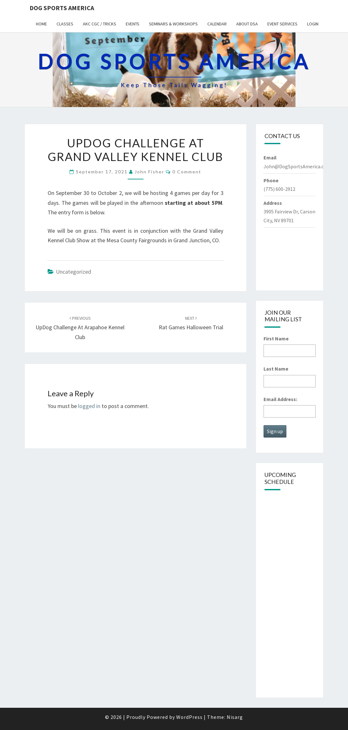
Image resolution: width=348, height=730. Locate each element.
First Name (276, 338)
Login (312, 24)
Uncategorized (73, 271)
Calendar (217, 24)
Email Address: (280, 399)
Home (41, 24)
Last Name (276, 368)
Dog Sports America (62, 8)
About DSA (247, 24)
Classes (65, 24)
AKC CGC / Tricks (99, 24)
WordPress (189, 717)
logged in (89, 406)
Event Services (282, 24)
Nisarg (235, 717)
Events (132, 24)
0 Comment (186, 171)
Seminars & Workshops (173, 24)
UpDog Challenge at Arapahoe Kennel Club (80, 328)
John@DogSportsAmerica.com (297, 166)
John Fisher (149, 171)
